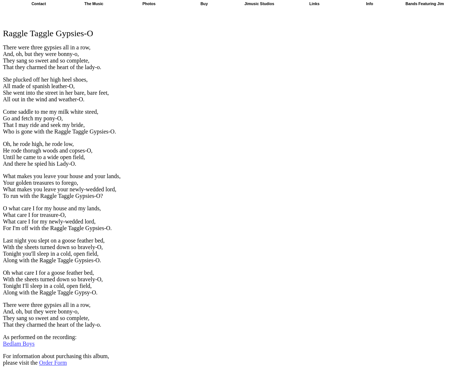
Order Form (53, 363)
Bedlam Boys (19, 344)
